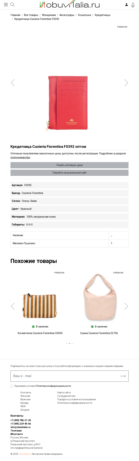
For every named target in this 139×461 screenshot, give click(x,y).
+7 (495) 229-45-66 (20, 423)
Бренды (24, 403)
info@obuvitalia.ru (20, 427)
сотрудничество (20, 157)
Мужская (25, 399)
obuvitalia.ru (25, 454)
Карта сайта (64, 392)
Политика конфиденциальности (53, 386)
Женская (25, 396)
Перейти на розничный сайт (69, 172)
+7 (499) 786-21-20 (20, 420)
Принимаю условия (42, 386)
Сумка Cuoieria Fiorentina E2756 (99, 333)
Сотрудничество (66, 396)
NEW (23, 406)
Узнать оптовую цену (69, 165)
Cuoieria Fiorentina (32, 193)
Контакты (25, 392)
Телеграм (16, 430)
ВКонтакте (16, 434)
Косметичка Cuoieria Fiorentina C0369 (40, 333)
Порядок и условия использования (76, 399)
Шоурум (24, 409)
